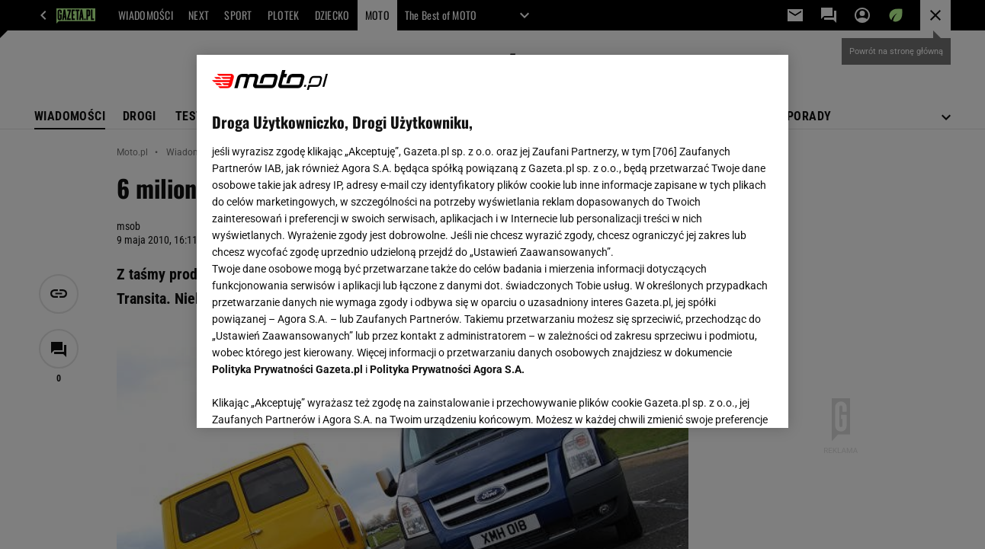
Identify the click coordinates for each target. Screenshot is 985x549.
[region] (492, 241)
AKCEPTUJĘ (720, 398)
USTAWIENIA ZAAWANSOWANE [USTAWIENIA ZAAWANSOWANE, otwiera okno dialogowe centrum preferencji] (312, 397)
